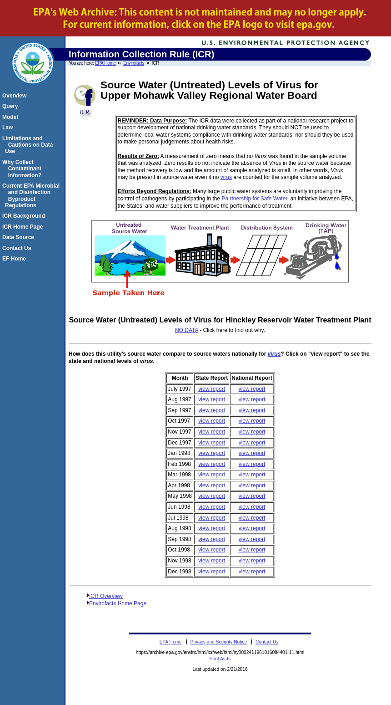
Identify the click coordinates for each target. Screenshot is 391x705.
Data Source (19, 237)
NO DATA (186, 330)
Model (11, 117)
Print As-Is (220, 658)
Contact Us (18, 248)
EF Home (15, 258)
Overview (15, 95)
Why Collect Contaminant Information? (23, 169)
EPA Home (105, 63)
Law (9, 127)
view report (211, 389)
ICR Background (25, 216)
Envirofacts (133, 63)
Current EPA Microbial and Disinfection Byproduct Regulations (32, 196)
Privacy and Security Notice (218, 641)
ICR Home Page (24, 227)
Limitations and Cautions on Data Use (29, 145)
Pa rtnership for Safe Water (254, 198)
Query (11, 106)
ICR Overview (106, 596)
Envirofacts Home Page (117, 603)
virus (226, 177)
